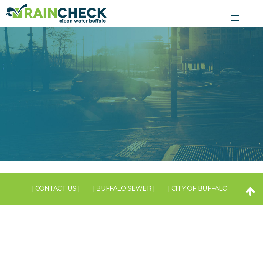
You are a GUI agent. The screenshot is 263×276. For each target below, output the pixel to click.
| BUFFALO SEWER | (124, 188)
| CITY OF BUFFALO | (199, 188)
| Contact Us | (56, 188)
